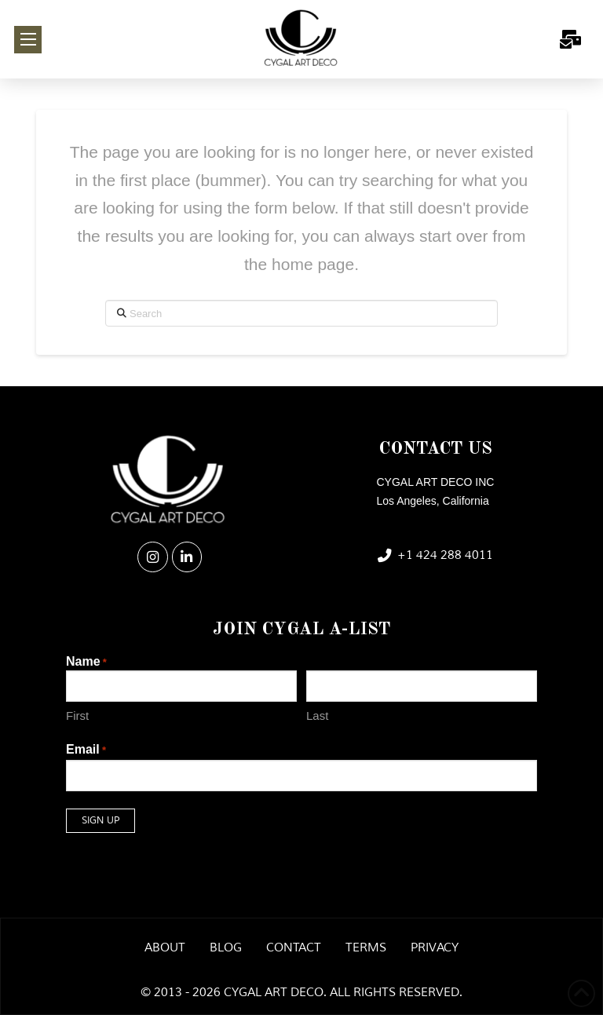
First (77, 715)
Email (86, 750)
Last (317, 715)
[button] (28, 39)
